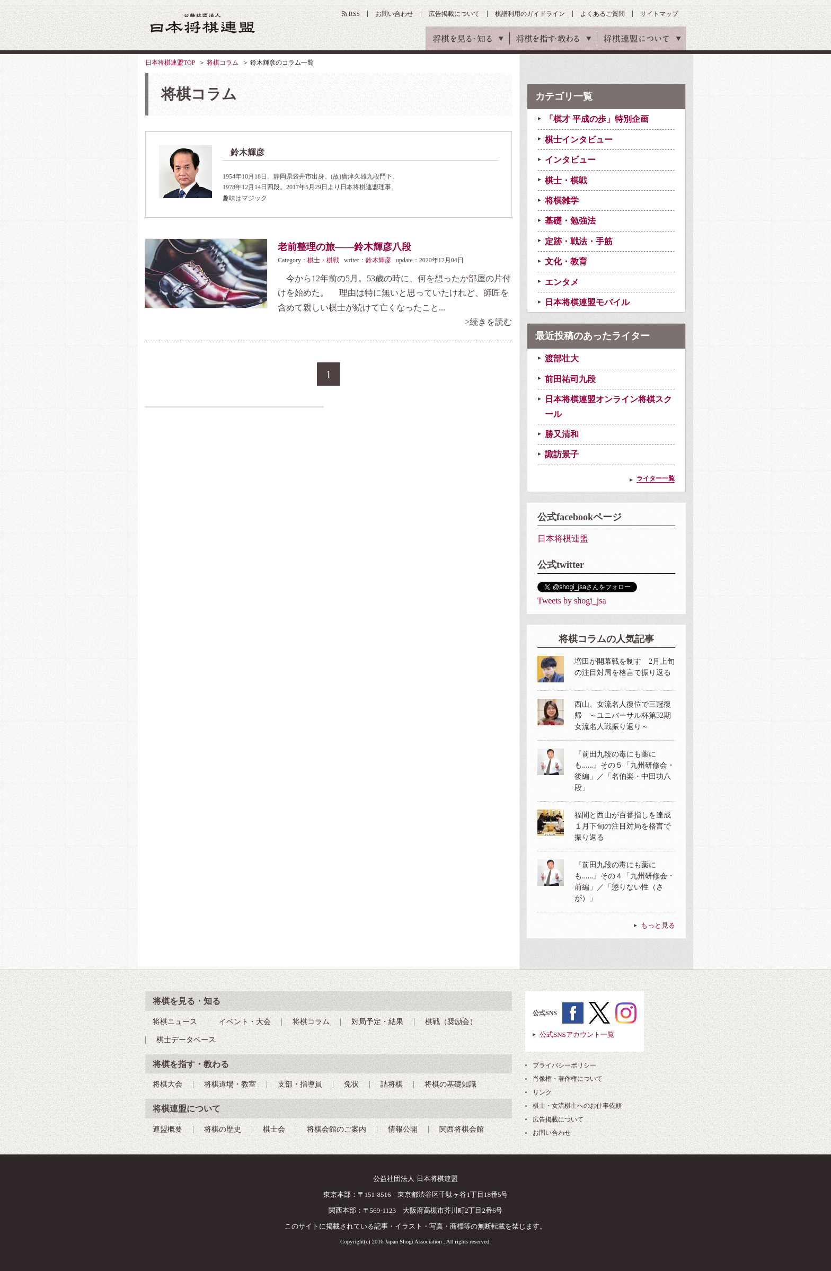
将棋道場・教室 (230, 1084)
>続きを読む (488, 321)
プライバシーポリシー (564, 1065)
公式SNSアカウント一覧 (577, 1034)
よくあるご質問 (602, 13)
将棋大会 (167, 1084)
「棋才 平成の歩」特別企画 (597, 118)
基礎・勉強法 (570, 220)
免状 (351, 1084)
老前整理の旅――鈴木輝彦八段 (344, 247)
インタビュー (570, 159)
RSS (354, 13)
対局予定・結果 (377, 1022)
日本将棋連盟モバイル (587, 302)
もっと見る (658, 925)
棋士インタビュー (579, 139)
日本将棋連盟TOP (170, 62)
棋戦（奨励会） (451, 1022)
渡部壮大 (562, 358)
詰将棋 (392, 1084)
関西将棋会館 (461, 1129)
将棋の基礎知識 (450, 1084)
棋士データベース (186, 1040)
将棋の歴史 (222, 1129)
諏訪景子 (562, 454)
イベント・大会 (245, 1022)
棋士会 (274, 1129)
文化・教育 (566, 261)
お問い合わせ (394, 13)
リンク (542, 1092)
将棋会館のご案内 (336, 1129)
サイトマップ (659, 13)
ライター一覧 (655, 478)
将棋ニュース (175, 1022)
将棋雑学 (562, 200)
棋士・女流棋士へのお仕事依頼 (577, 1105)
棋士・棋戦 (323, 260)
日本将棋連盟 (562, 538)
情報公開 (403, 1129)
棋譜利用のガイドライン (530, 13)
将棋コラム (222, 62)
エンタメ (562, 282)
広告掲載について (454, 13)
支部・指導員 (300, 1084)
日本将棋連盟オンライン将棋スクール (608, 406)
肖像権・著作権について (568, 1078)
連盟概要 (167, 1129)
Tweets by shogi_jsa (571, 600)
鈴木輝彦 (378, 260)
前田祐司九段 (570, 379)
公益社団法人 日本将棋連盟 (203, 23)
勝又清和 (562, 434)
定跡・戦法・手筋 (579, 241)
